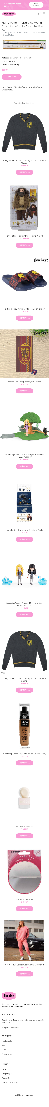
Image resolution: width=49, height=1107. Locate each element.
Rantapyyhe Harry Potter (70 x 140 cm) (24, 382)
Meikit (4, 1045)
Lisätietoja (12, 77)
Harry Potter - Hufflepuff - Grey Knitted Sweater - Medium (24, 161)
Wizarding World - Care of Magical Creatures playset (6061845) (24, 455)
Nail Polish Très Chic (24, 826)
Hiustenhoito (7, 1041)
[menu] (44, 13)
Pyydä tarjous (36, 5)
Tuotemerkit (17, 58)
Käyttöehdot (7, 1078)
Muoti (4, 1050)
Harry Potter (28, 58)
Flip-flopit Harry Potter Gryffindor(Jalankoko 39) (24, 309)
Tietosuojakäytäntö (10, 1082)
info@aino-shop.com (10, 1028)
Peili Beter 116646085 (24, 899)
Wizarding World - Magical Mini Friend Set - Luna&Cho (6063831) (24, 604)
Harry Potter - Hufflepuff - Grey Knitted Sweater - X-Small (24, 679)
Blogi (4, 1069)
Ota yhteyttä (7, 1073)
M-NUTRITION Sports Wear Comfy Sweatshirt (24, 965)
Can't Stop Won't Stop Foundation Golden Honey (24, 754)
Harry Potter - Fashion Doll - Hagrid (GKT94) (24, 236)
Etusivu (4, 30)
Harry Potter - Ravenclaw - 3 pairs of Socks (24, 530)
